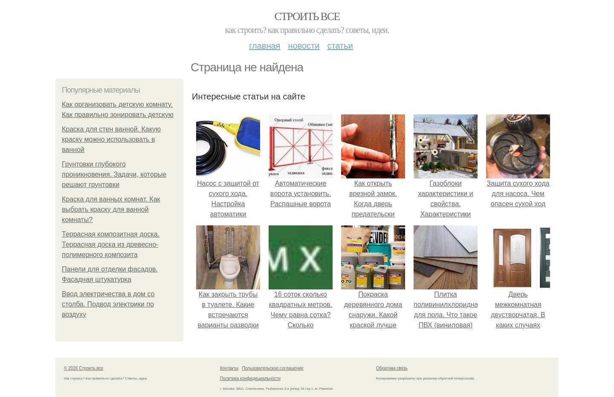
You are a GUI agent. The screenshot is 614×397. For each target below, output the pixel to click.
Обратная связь (392, 368)
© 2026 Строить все (83, 368)
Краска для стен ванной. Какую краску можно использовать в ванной (111, 139)
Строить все (306, 16)
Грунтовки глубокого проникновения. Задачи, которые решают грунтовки (114, 174)
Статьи (340, 45)
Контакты (229, 368)
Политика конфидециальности (250, 378)
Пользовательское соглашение (273, 368)
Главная (264, 45)
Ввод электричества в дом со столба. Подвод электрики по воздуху (108, 304)
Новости (303, 45)
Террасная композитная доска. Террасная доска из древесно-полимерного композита (110, 244)
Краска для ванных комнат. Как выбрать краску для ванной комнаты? (111, 209)
